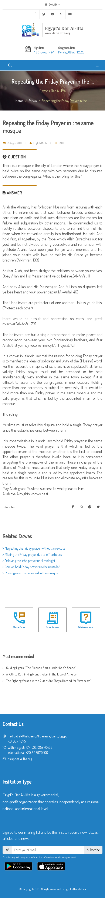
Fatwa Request (53, 627)
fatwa (33, 100)
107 (28, 747)
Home (20, 100)
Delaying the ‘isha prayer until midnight (29, 561)
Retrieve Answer (86, 627)
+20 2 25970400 (37, 752)
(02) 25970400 (42, 747)
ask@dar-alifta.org (20, 759)
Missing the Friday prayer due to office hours (32, 554)
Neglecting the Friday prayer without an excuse (34, 548)
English (52, 5)
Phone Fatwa (19, 627)
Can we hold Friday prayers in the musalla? (31, 567)
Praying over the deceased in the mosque (30, 573)
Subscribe (93, 850)
